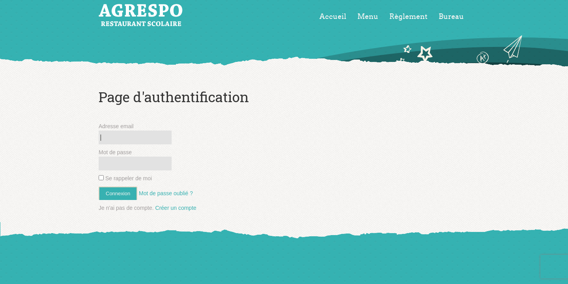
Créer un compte (175, 208)
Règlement (408, 16)
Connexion (118, 193)
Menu (367, 16)
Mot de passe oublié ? (166, 193)
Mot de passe (115, 152)
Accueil (333, 16)
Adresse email (116, 126)
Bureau (451, 16)
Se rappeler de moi (125, 178)
